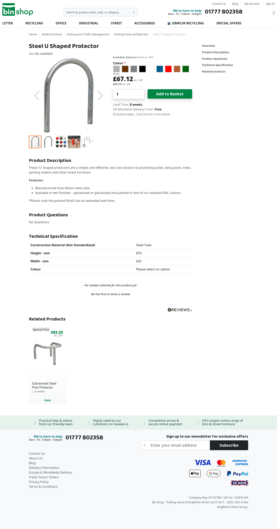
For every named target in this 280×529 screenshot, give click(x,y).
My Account (252, 4)
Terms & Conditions (43, 486)
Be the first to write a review (110, 294)
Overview (208, 46)
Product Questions (214, 59)
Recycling (34, 23)
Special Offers (228, 23)
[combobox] (101, 12)
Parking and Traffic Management (88, 34)
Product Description (215, 52)
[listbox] (152, 69)
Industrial (88, 23)
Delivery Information (44, 468)
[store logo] (17, 9)
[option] (116, 69)
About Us (35, 458)
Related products (213, 71)
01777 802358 (223, 12)
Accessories (144, 23)
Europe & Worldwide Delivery (50, 472)
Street (116, 23)
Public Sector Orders (44, 477)
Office (61, 23)
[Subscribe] (229, 445)
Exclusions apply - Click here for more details (141, 114)
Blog (235, 4)
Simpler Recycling (186, 23)
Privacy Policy (39, 482)
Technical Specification (217, 65)
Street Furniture (52, 34)
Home (33, 34)
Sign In (270, 4)
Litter (7, 23)
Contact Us (219, 4)
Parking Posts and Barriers (131, 34)
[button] (37, 95)
